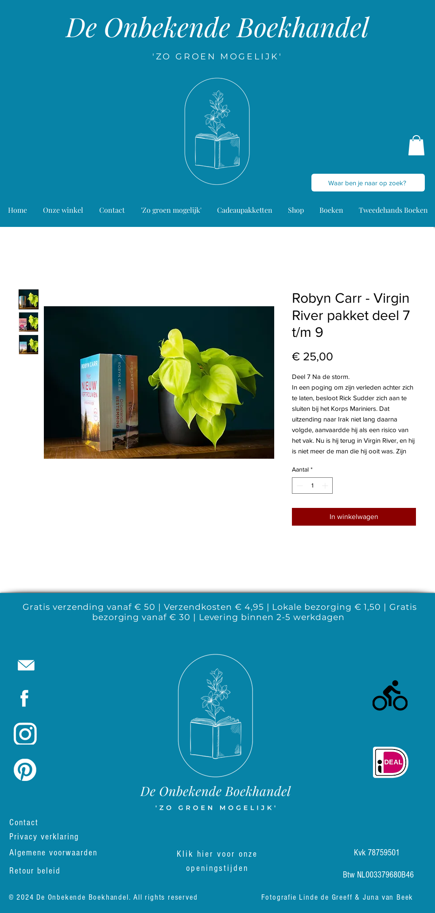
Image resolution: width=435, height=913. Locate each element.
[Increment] (325, 485)
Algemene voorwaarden (55, 853)
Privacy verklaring (44, 837)
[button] (416, 145)
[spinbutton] (312, 485)
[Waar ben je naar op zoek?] (367, 182)
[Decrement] (298, 485)
